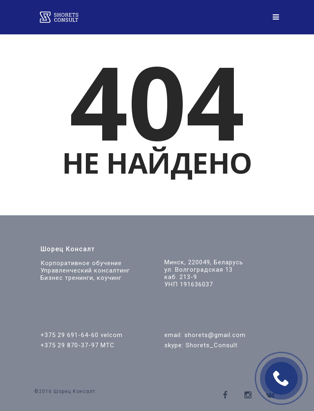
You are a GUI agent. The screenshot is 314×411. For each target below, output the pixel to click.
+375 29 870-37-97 (69, 345)
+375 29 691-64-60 (69, 335)
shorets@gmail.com (215, 335)
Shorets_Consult (212, 345)
